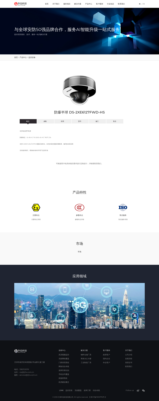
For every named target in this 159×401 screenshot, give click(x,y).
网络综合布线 (64, 366)
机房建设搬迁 (64, 382)
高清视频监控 (64, 355)
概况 (28, 121)
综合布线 (96, 390)
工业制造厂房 (86, 363)
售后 (115, 121)
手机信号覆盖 (64, 374)
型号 (80, 121)
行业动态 (110, 4)
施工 (97, 121)
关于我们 (55, 4)
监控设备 (31, 57)
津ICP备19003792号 (97, 397)
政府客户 (106, 355)
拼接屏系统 (63, 378)
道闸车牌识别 (64, 370)
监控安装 (68, 390)
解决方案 (77, 4)
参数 (45, 121)
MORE (28, 308)
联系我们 (121, 4)
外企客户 (106, 363)
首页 (47, 4)
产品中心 (88, 4)
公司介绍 (128, 355)
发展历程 (128, 359)
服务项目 (66, 4)
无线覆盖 (78, 390)
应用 (63, 121)
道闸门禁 (87, 390)
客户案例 (99, 4)
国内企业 (106, 359)
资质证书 (128, 363)
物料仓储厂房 (86, 355)
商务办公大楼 (86, 359)
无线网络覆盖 (64, 359)
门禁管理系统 (64, 363)
